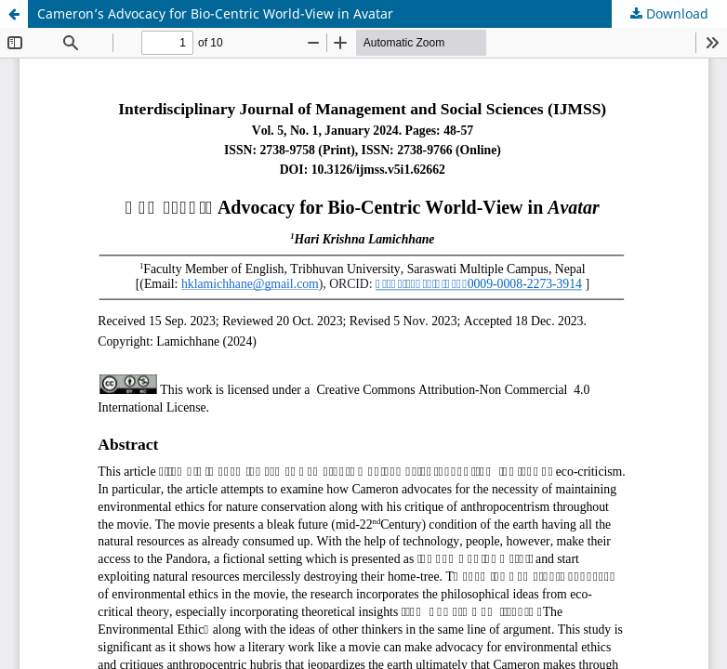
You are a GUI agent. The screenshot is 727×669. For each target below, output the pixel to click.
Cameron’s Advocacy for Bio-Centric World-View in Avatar (215, 13)
